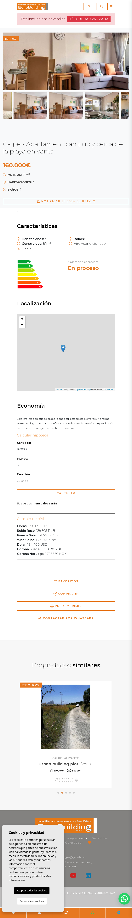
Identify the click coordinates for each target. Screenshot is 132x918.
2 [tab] (62, 793)
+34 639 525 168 (66, 866)
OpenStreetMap (83, 389)
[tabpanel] (66, 735)
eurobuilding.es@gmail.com (68, 857)
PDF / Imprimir (66, 606)
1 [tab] (58, 793)
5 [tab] (74, 793)
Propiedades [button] (76, 838)
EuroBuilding (32, 6)
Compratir (66, 594)
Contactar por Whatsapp (66, 618)
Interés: (22, 458)
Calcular (66, 493)
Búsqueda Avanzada (89, 19)
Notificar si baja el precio (66, 201)
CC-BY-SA (109, 389)
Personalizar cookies (32, 901)
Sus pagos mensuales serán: (37, 503)
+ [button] (22, 319)
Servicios (100, 838)
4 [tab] (70, 793)
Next (119, 61)
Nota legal (84, 893)
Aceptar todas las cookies (32, 890)
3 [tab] (66, 793)
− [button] (22, 325)
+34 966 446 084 (78, 862)
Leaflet (59, 389)
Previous (12, 61)
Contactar (74, 842)
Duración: (24, 474)
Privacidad (106, 893)
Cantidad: (24, 442)
